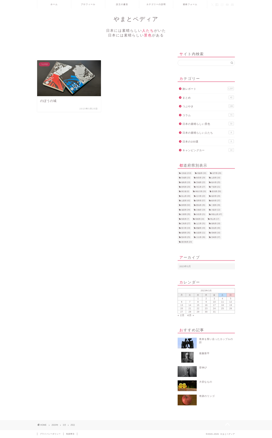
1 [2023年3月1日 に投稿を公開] (198, 298)
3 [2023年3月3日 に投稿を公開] (214, 298)
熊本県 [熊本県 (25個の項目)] (185, 237)
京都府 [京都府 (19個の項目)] (200, 210)
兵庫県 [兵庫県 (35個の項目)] (185, 214)
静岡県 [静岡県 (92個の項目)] (185, 205)
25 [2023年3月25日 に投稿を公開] (222, 308)
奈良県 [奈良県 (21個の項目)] (200, 214)
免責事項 (70, 434)
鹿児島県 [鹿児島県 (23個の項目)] (186, 242)
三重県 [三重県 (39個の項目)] (215, 205)
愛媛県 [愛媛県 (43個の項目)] (200, 228)
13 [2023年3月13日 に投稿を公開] (181, 305)
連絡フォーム (190, 4)
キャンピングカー (208, 150)
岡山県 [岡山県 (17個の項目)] (214, 219)
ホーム (54, 4)
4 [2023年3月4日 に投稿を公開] (222, 298)
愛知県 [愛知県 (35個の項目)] (200, 205)
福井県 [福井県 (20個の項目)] (215, 196)
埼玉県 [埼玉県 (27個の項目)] (200, 187)
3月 (64, 425)
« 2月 (181, 315)
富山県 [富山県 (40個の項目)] (185, 196)
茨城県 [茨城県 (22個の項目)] (200, 182)
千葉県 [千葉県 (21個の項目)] (215, 187)
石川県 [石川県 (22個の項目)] (200, 196)
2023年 (55, 425)
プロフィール (88, 4)
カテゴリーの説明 (156, 4)
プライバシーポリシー (50, 434)
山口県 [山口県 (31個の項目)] (200, 223)
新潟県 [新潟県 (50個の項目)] (216, 192)
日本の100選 (208, 141)
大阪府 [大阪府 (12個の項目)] (215, 210)
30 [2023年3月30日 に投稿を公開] (206, 312)
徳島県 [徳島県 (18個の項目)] (215, 223)
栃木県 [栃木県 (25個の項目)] (215, 182)
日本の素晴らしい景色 (208, 123)
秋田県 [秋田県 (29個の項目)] (200, 178)
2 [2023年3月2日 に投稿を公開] (206, 298)
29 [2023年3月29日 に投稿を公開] (198, 312)
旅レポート (208, 88)
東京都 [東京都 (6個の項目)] (185, 192)
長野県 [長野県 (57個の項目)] (200, 201)
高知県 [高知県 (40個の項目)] (215, 228)
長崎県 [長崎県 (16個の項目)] (215, 233)
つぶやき (208, 106)
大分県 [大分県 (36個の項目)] (200, 237)
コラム (208, 115)
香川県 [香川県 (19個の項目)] (185, 228)
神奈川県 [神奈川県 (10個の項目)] (200, 192)
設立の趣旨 (122, 4)
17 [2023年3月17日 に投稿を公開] (214, 305)
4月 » (190, 315)
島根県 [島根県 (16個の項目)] (199, 219)
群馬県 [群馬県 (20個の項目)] (185, 187)
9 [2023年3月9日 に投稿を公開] (206, 302)
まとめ (208, 97)
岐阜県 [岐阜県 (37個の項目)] (215, 201)
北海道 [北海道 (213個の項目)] (186, 173)
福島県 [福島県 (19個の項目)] (185, 182)
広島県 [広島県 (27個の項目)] (185, 223)
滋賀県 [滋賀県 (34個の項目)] (185, 210)
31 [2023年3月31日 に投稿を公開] (214, 312)
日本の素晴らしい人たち (208, 132)
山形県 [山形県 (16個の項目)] (215, 178)
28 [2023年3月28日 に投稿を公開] (190, 312)
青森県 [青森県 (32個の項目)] (201, 173)
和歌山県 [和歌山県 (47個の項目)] (216, 214)
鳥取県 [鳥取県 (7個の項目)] (185, 219)
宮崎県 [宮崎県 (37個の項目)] (215, 237)
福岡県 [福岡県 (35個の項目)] (185, 233)
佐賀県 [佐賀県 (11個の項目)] (200, 233)
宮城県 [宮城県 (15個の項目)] (185, 178)
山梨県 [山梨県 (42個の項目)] (185, 201)
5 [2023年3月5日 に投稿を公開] (230, 298)
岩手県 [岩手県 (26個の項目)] (216, 173)
